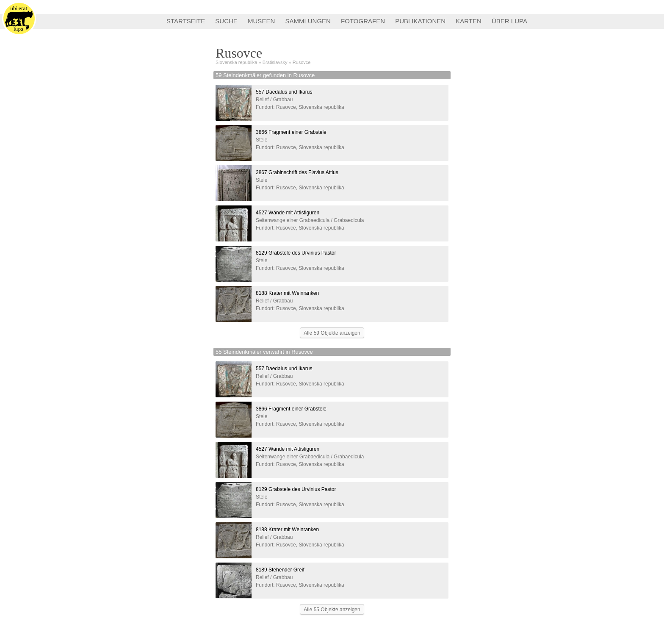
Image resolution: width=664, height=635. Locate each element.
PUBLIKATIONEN (420, 21)
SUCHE (226, 21)
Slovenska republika (236, 62)
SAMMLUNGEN (308, 21)
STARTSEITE (185, 21)
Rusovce (302, 62)
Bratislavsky (275, 62)
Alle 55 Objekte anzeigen (332, 610)
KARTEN (468, 21)
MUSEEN (261, 21)
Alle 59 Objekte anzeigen (332, 333)
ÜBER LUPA (509, 21)
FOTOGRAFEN (363, 21)
